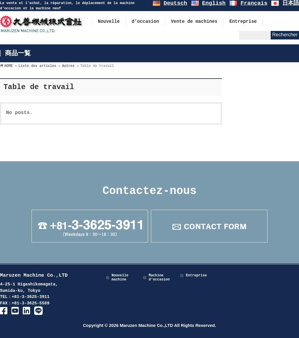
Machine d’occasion (159, 277)
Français (254, 3)
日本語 (290, 3)
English (214, 3)
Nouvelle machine (120, 277)
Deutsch (175, 3)
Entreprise (196, 275)
